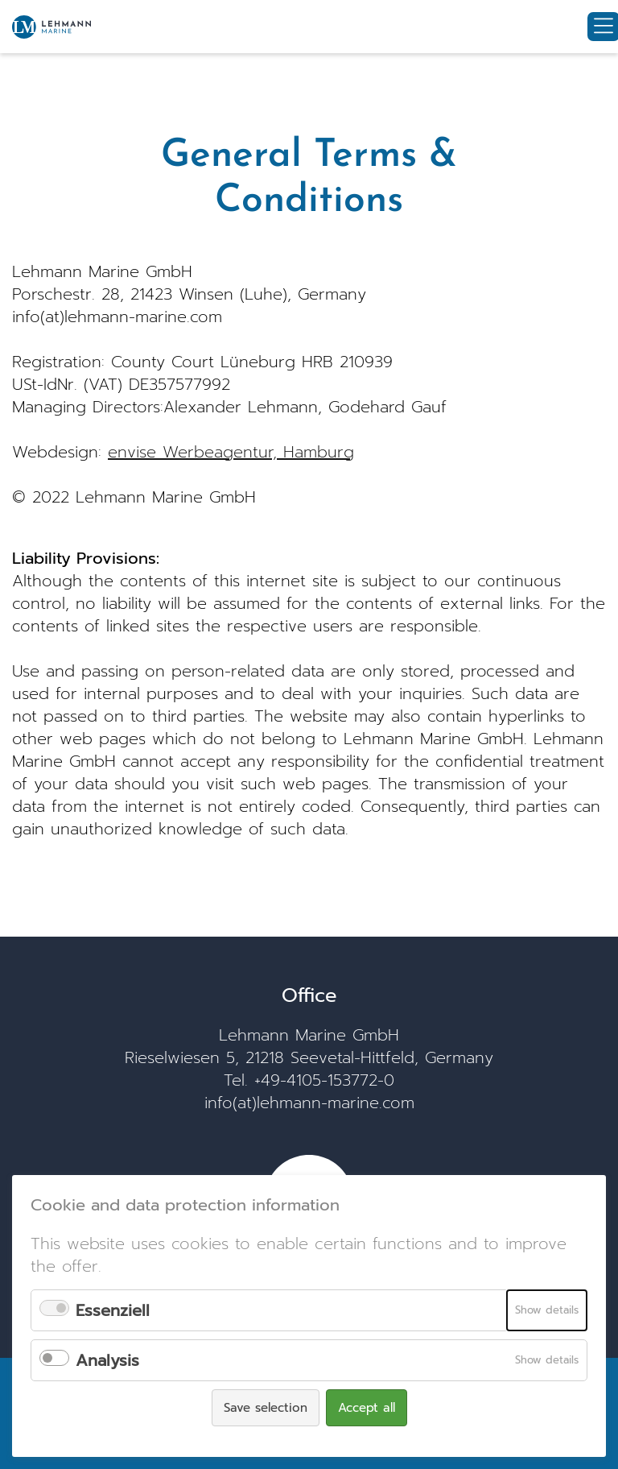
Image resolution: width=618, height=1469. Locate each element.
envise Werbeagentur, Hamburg (231, 452)
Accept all (366, 1408)
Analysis (107, 1360)
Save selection (265, 1408)
